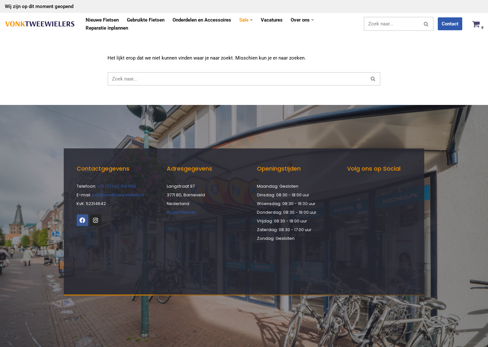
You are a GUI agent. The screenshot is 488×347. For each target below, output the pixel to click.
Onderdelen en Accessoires (202, 20)
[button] (251, 20)
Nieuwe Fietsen (102, 20)
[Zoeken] (391, 24)
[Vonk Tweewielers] (40, 24)
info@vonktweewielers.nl (118, 195)
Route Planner (181, 212)
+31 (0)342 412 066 (116, 186)
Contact (450, 24)
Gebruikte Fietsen (145, 20)
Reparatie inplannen (107, 28)
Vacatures (272, 20)
